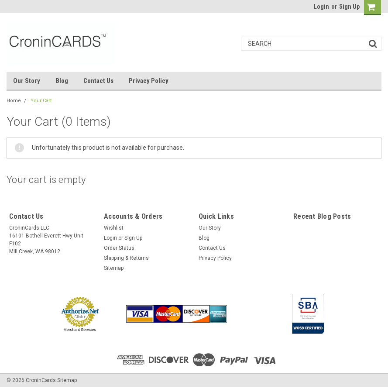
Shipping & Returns (126, 258)
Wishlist (114, 228)
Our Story (26, 81)
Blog (61, 81)
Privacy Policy (148, 81)
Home (14, 100)
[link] (257, 314)
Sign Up (349, 6)
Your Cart (41, 100)
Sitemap (114, 268)
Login (321, 6)
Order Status (119, 248)
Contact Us (98, 81)
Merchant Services (79, 329)
